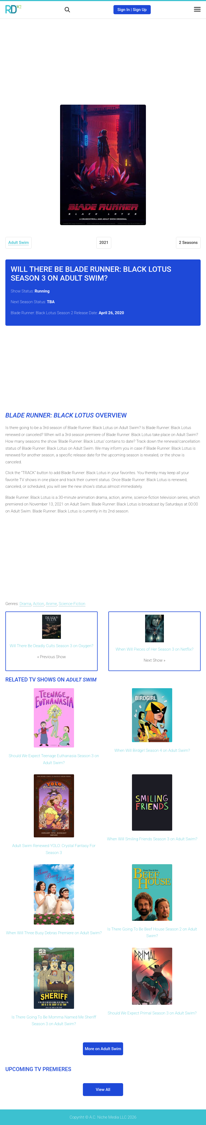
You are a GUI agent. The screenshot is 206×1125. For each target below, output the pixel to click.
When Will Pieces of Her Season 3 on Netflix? (154, 649)
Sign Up (140, 9)
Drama (25, 603)
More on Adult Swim (103, 1048)
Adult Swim (18, 242)
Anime (51, 603)
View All (103, 1089)
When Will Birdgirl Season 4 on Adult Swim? (152, 750)
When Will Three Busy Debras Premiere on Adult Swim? (54, 932)
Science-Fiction (72, 603)
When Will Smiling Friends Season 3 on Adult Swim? (152, 839)
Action (38, 603)
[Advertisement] (103, 57)
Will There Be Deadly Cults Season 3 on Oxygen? (51, 645)
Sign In (123, 9)
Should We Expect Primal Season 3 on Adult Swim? (152, 1013)
